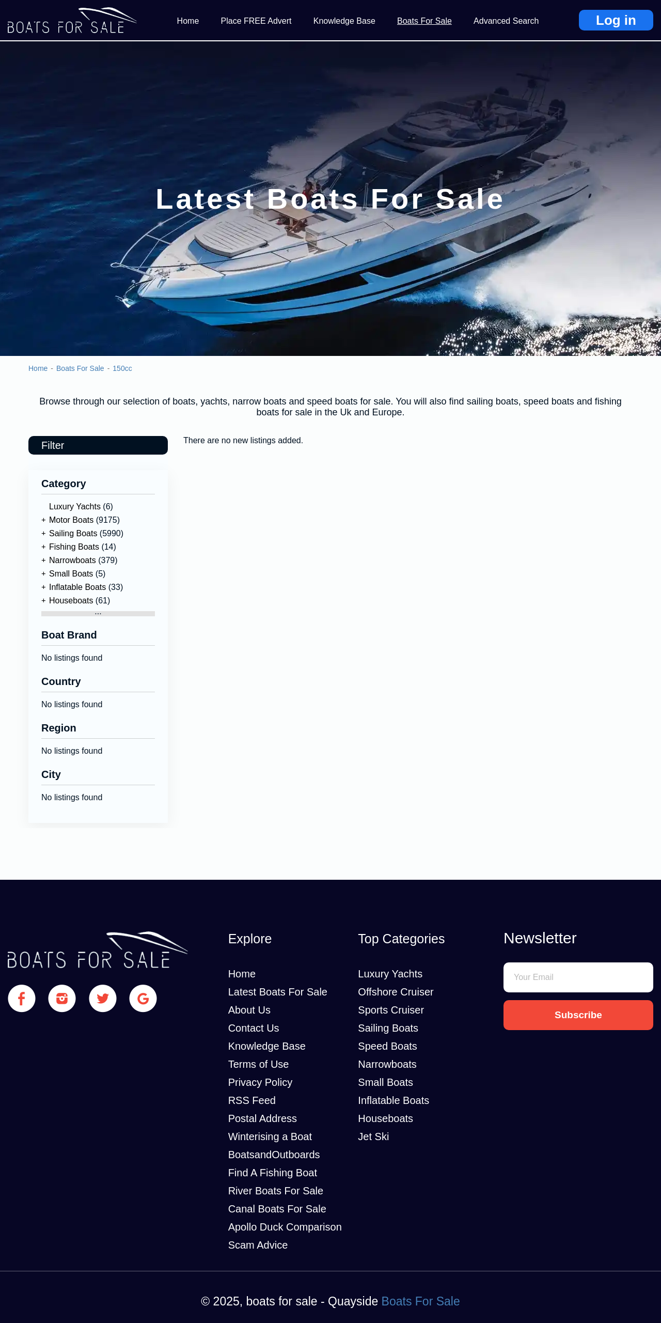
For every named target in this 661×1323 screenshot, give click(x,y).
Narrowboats (72, 560)
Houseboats (71, 600)
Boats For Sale (424, 21)
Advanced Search (506, 21)
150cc (122, 368)
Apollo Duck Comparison (285, 1227)
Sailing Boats (73, 533)
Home (188, 21)
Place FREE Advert (256, 21)
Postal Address (262, 1118)
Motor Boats (71, 520)
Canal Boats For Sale (277, 1209)
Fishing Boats (74, 546)
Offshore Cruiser (395, 992)
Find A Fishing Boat (272, 1172)
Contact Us (253, 1028)
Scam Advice (258, 1245)
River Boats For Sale (276, 1190)
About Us (249, 1010)
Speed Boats (387, 1046)
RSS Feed (252, 1100)
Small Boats (71, 573)
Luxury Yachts (75, 506)
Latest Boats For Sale (277, 992)
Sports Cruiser (391, 1010)
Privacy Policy (260, 1082)
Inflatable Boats (77, 587)
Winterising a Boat (270, 1136)
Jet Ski (373, 1136)
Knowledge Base (344, 21)
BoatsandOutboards (274, 1154)
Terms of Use (258, 1064)
